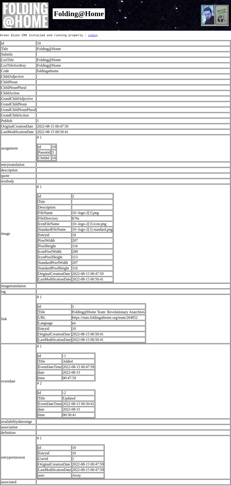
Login (92, 36)
